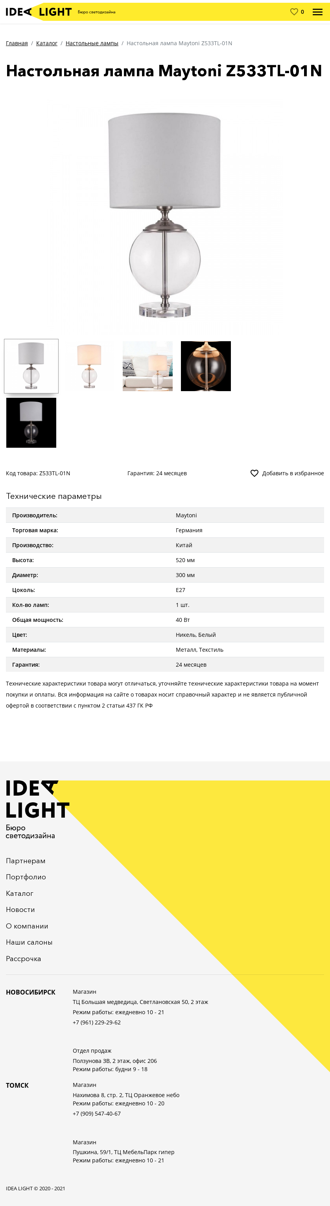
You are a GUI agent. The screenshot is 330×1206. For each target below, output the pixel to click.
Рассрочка (23, 958)
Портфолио (26, 877)
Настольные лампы (92, 43)
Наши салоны (29, 942)
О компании (27, 926)
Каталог (46, 43)
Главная (17, 43)
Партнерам (26, 861)
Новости (20, 909)
